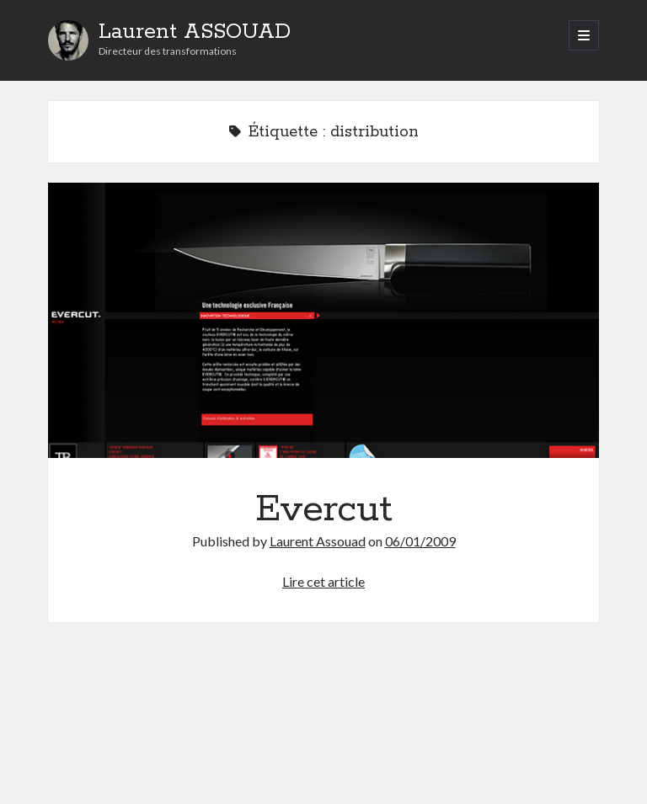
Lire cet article (323, 581)
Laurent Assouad (318, 541)
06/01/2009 (420, 541)
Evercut (323, 320)
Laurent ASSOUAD (195, 32)
